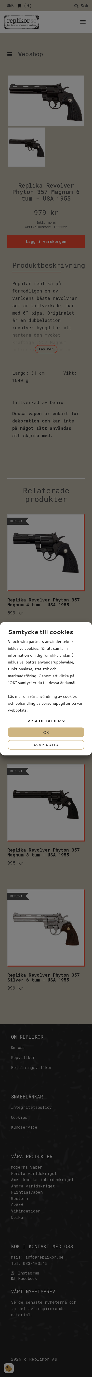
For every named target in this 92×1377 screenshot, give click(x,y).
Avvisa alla (46, 745)
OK (46, 732)
